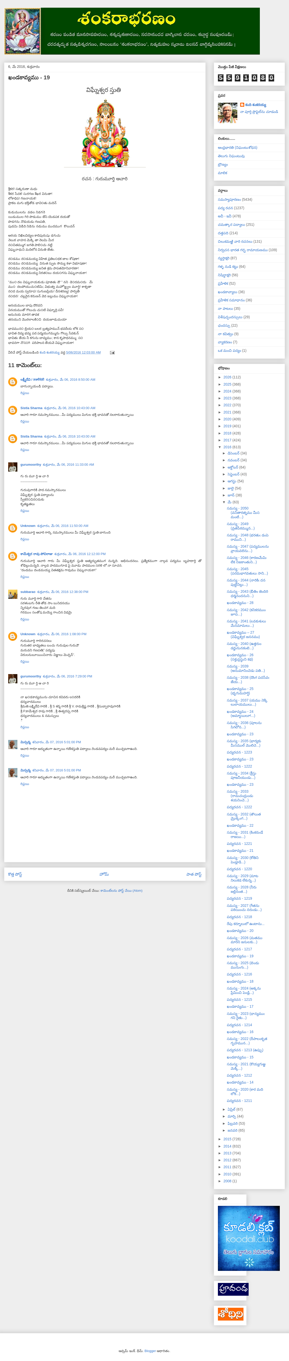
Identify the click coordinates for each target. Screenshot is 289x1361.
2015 (228, 1139)
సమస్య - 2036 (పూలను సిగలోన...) (244, 725)
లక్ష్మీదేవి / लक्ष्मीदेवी (32, 379)
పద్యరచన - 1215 (239, 999)
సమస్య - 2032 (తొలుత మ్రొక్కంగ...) (244, 816)
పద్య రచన (225, 208)
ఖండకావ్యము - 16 (240, 1032)
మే (230, 502)
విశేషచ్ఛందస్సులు (230, 317)
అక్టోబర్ (233, 467)
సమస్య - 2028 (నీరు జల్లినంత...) (242, 889)
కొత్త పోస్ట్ (15, 874)
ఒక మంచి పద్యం (229, 350)
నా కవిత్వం (225, 334)
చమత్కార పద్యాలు (231, 224)
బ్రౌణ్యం (223, 164)
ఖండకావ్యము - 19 (240, 956)
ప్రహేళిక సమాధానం (231, 300)
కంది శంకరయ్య (255, 105)
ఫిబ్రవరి (233, 1123)
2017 (228, 440)
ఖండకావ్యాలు (227, 292)
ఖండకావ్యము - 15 (240, 1057)
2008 (228, 1181)
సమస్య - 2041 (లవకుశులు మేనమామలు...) (246, 623)
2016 (228, 447)
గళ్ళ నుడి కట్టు (228, 266)
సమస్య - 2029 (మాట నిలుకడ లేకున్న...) (242, 878)
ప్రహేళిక (223, 283)
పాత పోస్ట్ (194, 874)
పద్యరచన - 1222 (239, 766)
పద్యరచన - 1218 (239, 917)
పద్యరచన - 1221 (239, 844)
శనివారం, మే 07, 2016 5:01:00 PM (56, 742)
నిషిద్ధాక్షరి (224, 275)
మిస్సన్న (25, 742)
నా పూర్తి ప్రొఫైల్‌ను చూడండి (259, 112)
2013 (228, 1153)
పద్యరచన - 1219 (239, 898)
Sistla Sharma (31, 408)
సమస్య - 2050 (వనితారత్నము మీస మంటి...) (243, 512)
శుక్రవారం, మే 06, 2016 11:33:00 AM (68, 464)
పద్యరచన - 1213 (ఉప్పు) (245, 1050)
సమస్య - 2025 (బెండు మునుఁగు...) (243, 965)
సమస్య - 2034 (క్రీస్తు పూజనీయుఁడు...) (241, 775)
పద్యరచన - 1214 (239, 1025)
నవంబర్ (234, 460)
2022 (228, 405)
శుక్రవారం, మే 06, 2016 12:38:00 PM (62, 592)
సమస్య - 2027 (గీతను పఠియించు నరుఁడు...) (244, 907)
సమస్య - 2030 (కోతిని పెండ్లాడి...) (243, 860)
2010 (228, 1174)
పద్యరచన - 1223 (239, 752)
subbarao (28, 592)
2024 (228, 391)
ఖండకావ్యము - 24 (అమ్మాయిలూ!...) (241, 713)
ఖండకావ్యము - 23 (240, 734)
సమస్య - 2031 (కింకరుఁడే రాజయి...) (245, 834)
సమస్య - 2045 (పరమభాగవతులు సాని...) (247, 571)
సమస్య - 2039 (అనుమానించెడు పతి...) (246, 668)
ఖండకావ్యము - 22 (240, 825)
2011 (228, 1167)
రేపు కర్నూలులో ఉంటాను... (245, 924)
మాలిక (222, 173)
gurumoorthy (30, 464)
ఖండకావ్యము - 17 (240, 1006)
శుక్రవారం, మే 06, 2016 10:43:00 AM (69, 408)
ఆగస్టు (232, 481)
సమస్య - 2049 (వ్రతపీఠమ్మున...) (241, 526)
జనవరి (233, 1130)
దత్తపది (223, 233)
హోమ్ (104, 874)
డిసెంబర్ (234, 453)
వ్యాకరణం (225, 342)
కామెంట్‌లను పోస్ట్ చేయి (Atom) (121, 890)
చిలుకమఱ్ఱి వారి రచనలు (235, 241)
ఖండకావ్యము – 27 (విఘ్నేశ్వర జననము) (243, 634)
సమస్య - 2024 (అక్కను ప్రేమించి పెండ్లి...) (244, 990)
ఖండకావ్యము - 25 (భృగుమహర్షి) (240, 691)
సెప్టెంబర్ (234, 474)
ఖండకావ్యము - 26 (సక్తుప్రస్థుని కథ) (240, 657)
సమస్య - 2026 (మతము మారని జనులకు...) (244, 940)
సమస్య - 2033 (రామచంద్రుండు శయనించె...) (240, 795)
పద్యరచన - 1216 (239, 974)
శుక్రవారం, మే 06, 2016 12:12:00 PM (80, 554)
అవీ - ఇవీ (224, 216)
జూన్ (232, 495)
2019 (228, 426)
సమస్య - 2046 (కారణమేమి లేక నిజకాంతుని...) (246, 560)
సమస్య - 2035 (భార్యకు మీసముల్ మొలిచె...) (244, 743)
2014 (228, 1146)
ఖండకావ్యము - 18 (240, 981)
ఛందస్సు (224, 325)
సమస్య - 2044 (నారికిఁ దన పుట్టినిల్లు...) (246, 582)
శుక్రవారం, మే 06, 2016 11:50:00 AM (62, 526)
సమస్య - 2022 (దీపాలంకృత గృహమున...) (247, 1041)
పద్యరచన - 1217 (239, 949)
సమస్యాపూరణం (229, 199)
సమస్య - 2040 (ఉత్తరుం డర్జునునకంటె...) (244, 646)
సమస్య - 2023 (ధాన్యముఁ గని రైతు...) (246, 1016)
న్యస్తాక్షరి (223, 258)
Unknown (28, 526)
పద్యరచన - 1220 (239, 869)
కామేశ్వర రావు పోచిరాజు (36, 554)
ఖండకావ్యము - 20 (240, 931)
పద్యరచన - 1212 (239, 1075)
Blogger (150, 1351)
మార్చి (232, 1116)
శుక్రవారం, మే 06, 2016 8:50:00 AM (70, 379)
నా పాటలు (225, 308)
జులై (231, 488)
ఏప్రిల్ (232, 1109)
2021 (228, 412)
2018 (228, 433)
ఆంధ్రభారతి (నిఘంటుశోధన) (237, 147)
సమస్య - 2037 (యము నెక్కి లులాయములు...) (247, 702)
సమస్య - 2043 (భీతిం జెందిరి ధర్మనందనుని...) (247, 593)
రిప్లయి (24, 393)
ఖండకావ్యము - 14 (240, 1082)
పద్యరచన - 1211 (239, 1101)
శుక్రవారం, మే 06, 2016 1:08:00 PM (62, 634)
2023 (228, 398)
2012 (228, 1160)
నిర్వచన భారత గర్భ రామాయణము (243, 250)
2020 (228, 419)
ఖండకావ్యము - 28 (240, 603)
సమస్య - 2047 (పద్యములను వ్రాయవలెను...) (248, 548)
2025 (228, 384)
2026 (228, 377)
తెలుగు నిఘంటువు (231, 156)
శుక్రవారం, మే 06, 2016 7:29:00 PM (67, 676)
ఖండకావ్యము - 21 (240, 850)
